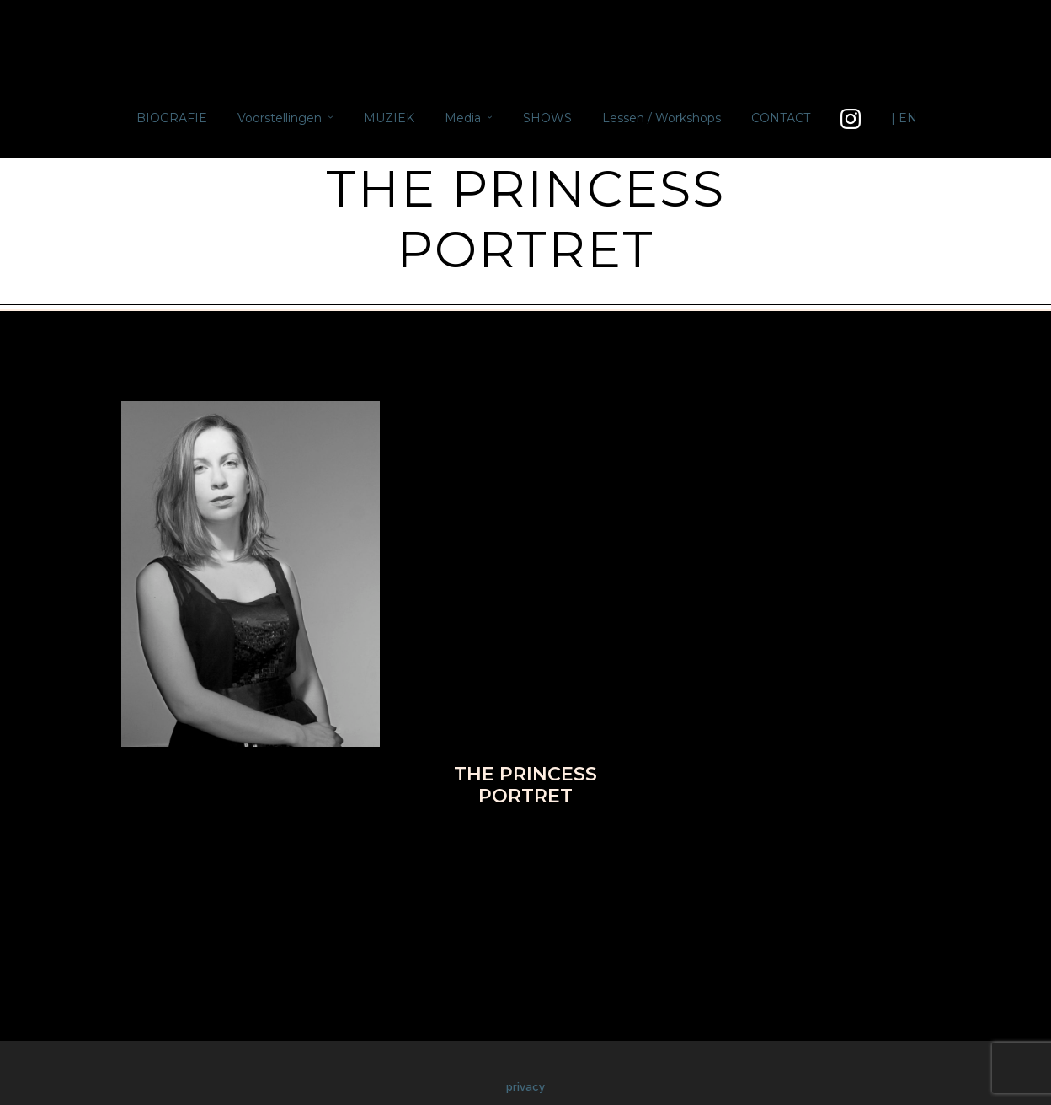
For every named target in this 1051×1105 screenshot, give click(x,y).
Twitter (487, 846)
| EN (904, 118)
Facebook (415, 846)
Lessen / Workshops (661, 118)
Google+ (637, 846)
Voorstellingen (279, 118)
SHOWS (547, 118)
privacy (525, 1087)
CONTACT (780, 118)
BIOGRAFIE (171, 118)
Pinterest (561, 846)
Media (463, 118)
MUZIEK (389, 118)
